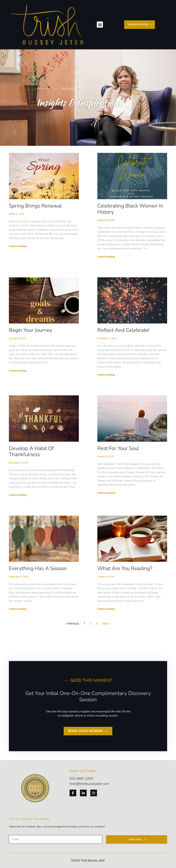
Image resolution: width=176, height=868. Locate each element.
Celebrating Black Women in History (130, 209)
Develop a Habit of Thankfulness (31, 451)
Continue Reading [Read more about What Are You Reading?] (106, 609)
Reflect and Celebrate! (123, 330)
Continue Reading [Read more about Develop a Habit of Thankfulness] (18, 495)
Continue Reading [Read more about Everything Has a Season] (18, 609)
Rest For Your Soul (118, 448)
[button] (100, 24)
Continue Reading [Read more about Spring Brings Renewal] (18, 246)
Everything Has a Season (38, 568)
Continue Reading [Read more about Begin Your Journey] (18, 370)
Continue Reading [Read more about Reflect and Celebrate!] (106, 375)
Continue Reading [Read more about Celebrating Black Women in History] (106, 256)
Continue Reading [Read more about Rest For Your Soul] (106, 493)
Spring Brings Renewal (35, 205)
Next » (106, 623)
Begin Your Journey (30, 330)
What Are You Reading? (124, 568)
